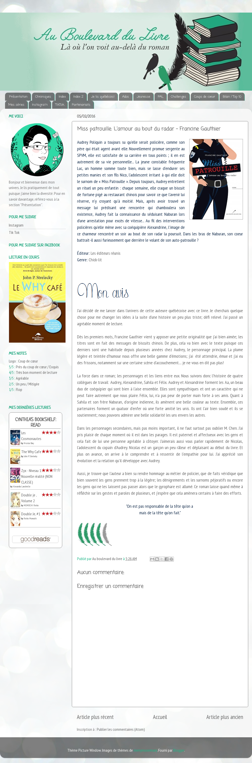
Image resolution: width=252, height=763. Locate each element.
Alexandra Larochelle (21, 486)
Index (62, 96)
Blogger (178, 750)
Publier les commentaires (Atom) (121, 729)
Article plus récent (95, 716)
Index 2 (78, 96)
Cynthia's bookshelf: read (35, 422)
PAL (160, 96)
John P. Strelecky (30, 456)
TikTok (59, 104)
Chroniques (43, 96)
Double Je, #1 (30, 513)
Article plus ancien (224, 716)
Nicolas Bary (29, 443)
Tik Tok (14, 232)
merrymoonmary (145, 750)
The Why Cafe (31, 451)
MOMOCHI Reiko (31, 505)
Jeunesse (143, 96)
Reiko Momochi (30, 518)
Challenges (178, 96)
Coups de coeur (204, 96)
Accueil (160, 716)
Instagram (40, 104)
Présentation (18, 96)
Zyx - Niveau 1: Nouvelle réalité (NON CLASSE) (36, 476)
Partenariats (81, 104)
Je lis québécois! (102, 96)
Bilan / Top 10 (232, 96)
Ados (125, 96)
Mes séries (16, 104)
